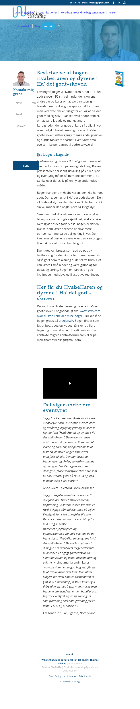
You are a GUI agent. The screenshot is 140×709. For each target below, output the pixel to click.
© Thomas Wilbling (69, 681)
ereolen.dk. (66, 321)
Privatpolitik (85, 676)
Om (50, 676)
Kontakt (73, 676)
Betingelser (60, 676)
